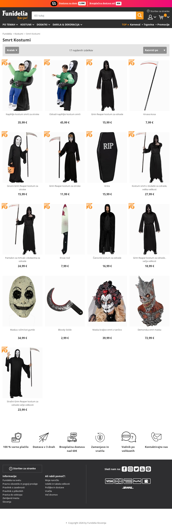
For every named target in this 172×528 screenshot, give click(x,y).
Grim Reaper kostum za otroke (64, 185)
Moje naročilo (52, 480)
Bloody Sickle (65, 329)
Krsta (107, 185)
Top (124, 24)
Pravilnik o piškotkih (13, 491)
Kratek (11, 50)
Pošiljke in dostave (54, 487)
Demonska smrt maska (149, 329)
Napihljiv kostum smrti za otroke (22, 114)
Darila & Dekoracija (66, 24)
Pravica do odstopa (12, 494)
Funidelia (7, 33)
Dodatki (42, 24)
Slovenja (7, 501)
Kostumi (26, 24)
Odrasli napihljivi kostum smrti (64, 114)
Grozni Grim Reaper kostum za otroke (22, 187)
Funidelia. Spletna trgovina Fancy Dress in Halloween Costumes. (15, 15)
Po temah (9, 24)
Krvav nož (65, 257)
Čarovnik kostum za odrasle (107, 257)
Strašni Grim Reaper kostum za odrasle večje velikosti (22, 403)
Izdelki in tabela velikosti (57, 483)
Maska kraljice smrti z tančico (107, 329)
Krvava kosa (149, 114)
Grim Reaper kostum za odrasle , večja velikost (149, 259)
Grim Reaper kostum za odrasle (107, 114)
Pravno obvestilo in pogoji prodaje (20, 483)
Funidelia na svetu (12, 480)
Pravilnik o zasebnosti (14, 487)
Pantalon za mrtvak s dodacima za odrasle (22, 259)
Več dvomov (51, 494)
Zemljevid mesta (11, 498)
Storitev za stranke (22, 468)
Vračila (48, 491)
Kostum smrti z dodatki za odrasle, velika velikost (149, 187)
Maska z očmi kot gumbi (22, 329)
